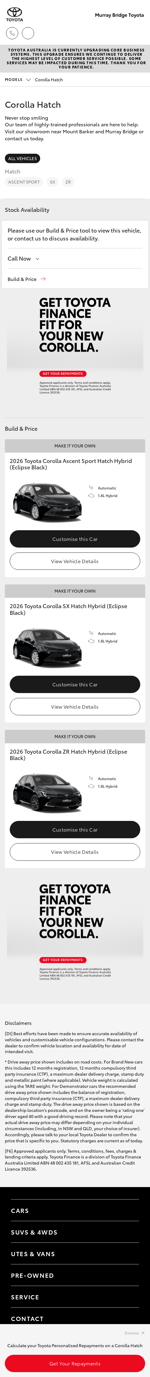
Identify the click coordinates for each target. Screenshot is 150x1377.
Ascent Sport (24, 182)
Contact (27, 1318)
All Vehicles (22, 158)
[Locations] (28, 33)
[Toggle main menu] (138, 33)
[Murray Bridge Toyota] (14, 14)
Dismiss (132, 1332)
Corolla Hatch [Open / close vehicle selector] (34, 79)
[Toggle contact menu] (128, 1275)
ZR (68, 182)
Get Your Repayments (75, 1363)
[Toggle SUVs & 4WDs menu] (128, 1231)
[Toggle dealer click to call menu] (12, 33)
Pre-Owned (32, 1275)
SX (52, 182)
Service (25, 1296)
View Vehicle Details (75, 560)
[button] (27, 278)
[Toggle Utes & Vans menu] (128, 1253)
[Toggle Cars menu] (128, 1210)
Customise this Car (75, 538)
